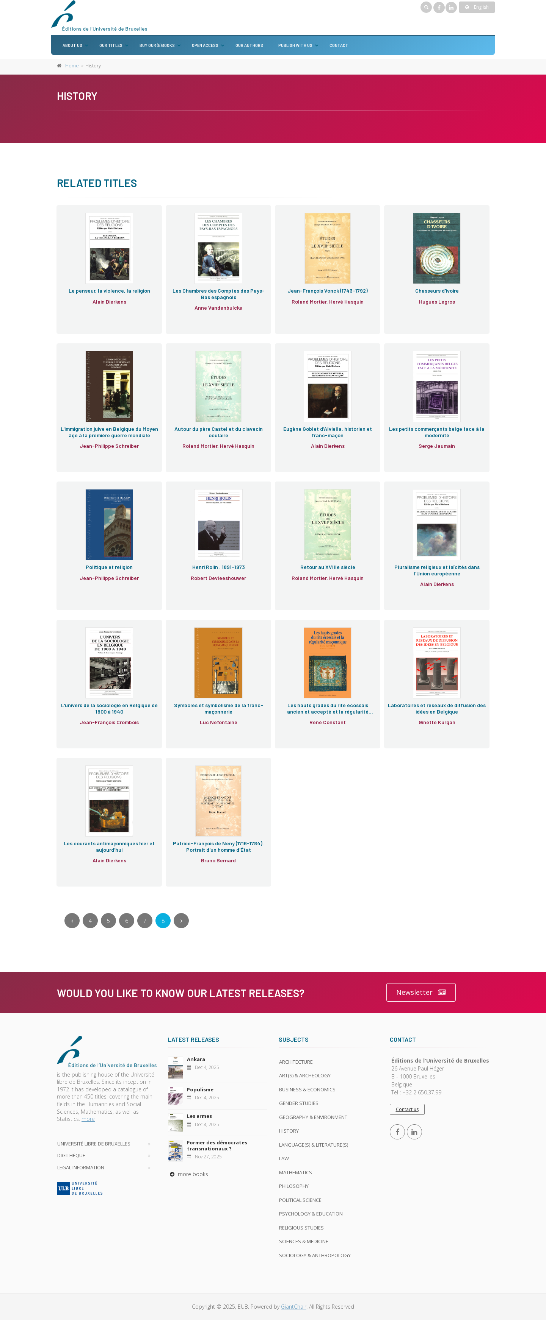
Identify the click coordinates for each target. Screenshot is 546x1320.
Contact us (407, 1109)
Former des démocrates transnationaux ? (217, 1145)
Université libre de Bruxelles (93, 1143)
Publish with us (295, 45)
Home (72, 65)
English (477, 7)
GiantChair (293, 1306)
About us (72, 45)
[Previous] (72, 920)
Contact (338, 45)
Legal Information (80, 1167)
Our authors (249, 45)
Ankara (196, 1059)
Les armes (199, 1116)
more (88, 1118)
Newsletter (421, 992)
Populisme (200, 1089)
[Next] (181, 920)
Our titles (110, 45)
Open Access (205, 45)
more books (188, 1174)
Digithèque (71, 1155)
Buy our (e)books (157, 45)
